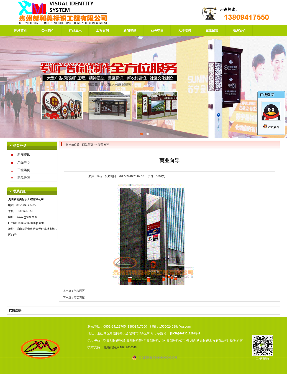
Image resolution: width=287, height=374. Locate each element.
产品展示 (75, 30)
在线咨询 (271, 127)
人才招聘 (184, 30)
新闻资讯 (129, 30)
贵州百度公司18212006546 (119, 347)
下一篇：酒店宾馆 (74, 297)
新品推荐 (103, 144)
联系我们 (239, 30)
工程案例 (102, 30)
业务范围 (157, 30)
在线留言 (211, 30)
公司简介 (47, 30)
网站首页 (20, 30)
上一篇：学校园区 (74, 290)
